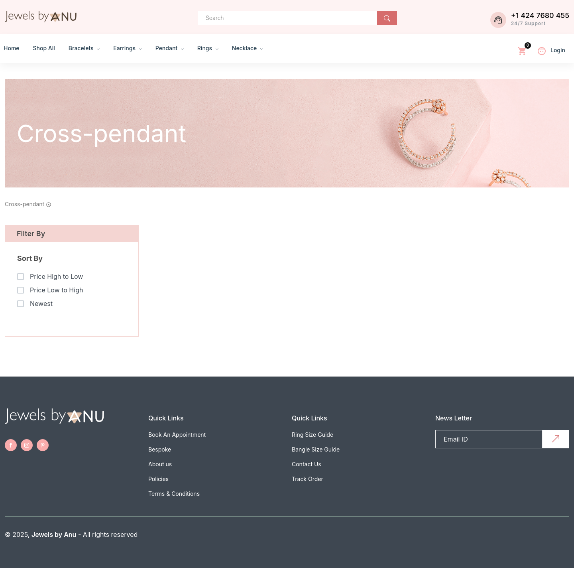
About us (160, 464)
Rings (207, 48)
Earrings (127, 48)
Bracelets (84, 48)
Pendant (169, 48)
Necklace (247, 48)
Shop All (44, 48)
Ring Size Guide (312, 434)
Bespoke (159, 449)
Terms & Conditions (174, 493)
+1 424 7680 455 (540, 15)
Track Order (307, 478)
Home (12, 48)
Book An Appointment (177, 434)
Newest (41, 304)
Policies (158, 478)
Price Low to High (56, 290)
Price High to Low (56, 276)
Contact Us (306, 464)
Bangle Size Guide (316, 449)
